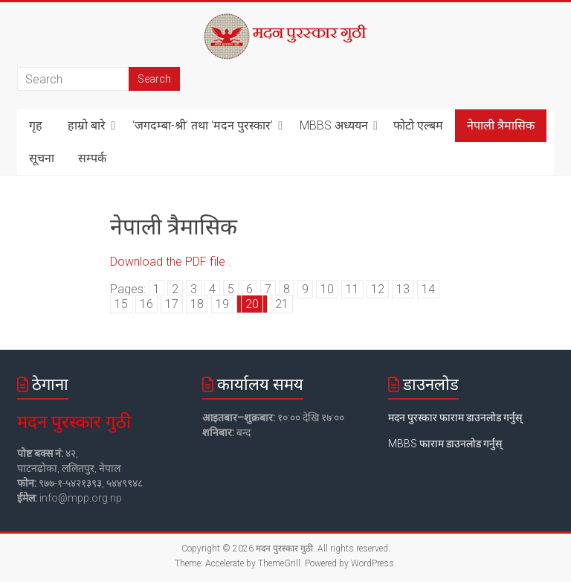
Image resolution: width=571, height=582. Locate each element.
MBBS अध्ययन (334, 125)
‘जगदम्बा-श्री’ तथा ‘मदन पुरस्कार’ (202, 125)
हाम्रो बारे (87, 125)
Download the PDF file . (170, 262)
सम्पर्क (92, 158)
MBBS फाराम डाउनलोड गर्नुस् (445, 444)
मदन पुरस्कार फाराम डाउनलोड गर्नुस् (455, 417)
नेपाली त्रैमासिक (501, 125)
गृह (35, 125)
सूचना (41, 158)
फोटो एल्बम (418, 125)
